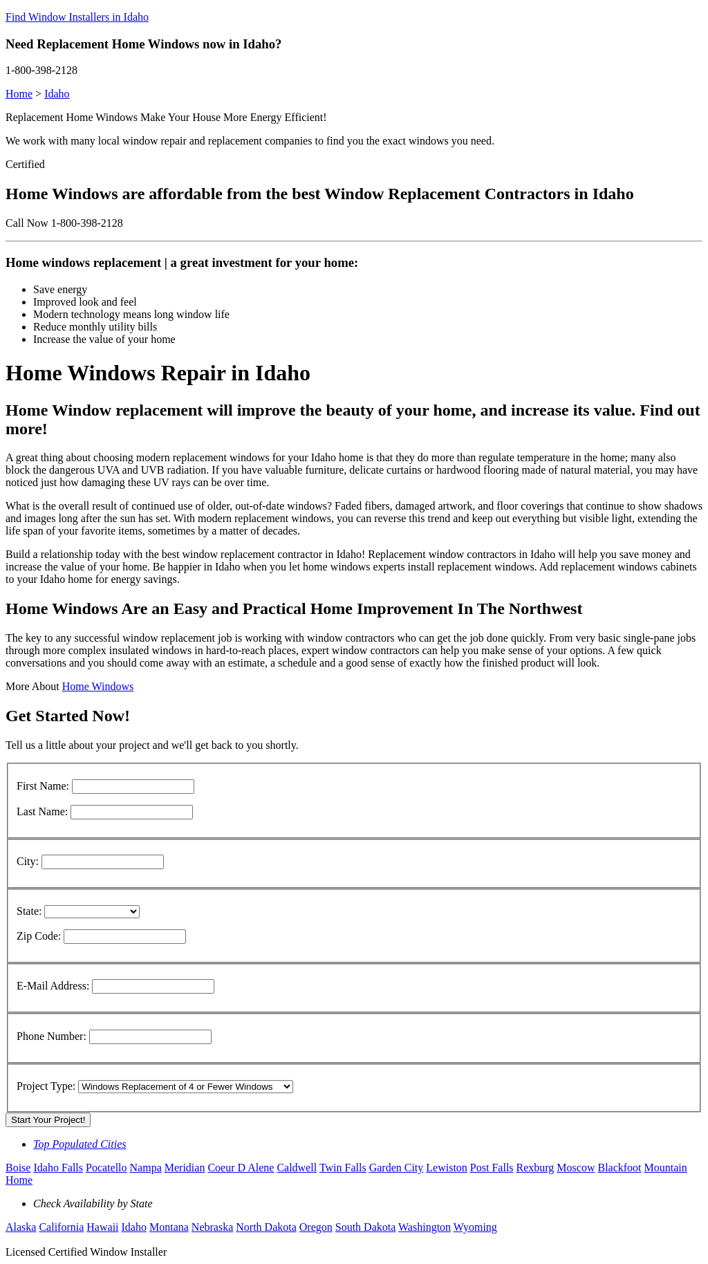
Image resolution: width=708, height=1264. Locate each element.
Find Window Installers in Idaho (77, 17)
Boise (18, 1167)
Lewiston (446, 1167)
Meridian (185, 1167)
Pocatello (106, 1167)
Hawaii (102, 1227)
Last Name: (42, 811)
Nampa (146, 1167)
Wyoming (475, 1227)
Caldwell (297, 1167)
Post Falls (492, 1167)
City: (28, 861)
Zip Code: (39, 936)
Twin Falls (342, 1167)
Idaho (56, 94)
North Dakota (266, 1227)
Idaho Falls (58, 1167)
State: (29, 911)
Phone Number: (51, 1036)
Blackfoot (619, 1167)
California (61, 1227)
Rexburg (535, 1167)
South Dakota (365, 1227)
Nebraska (212, 1227)
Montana (169, 1227)
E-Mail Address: (53, 986)
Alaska (21, 1227)
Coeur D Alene (240, 1167)
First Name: (43, 786)
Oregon (316, 1227)
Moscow (576, 1167)
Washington (424, 1227)
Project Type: (46, 1086)
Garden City (396, 1167)
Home (19, 94)
